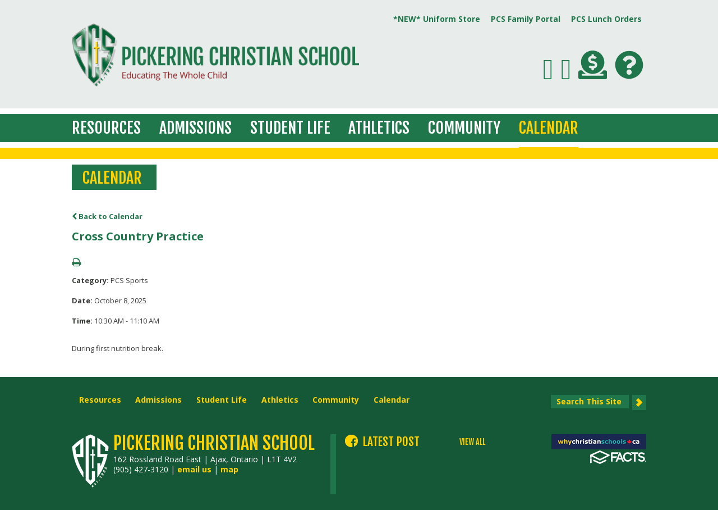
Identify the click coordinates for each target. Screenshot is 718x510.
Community (464, 128)
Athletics (378, 128)
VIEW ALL (472, 442)
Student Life (290, 128)
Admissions (195, 128)
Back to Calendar (107, 216)
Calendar (548, 128)
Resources (106, 128)
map (229, 469)
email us (194, 469)
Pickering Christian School (214, 443)
